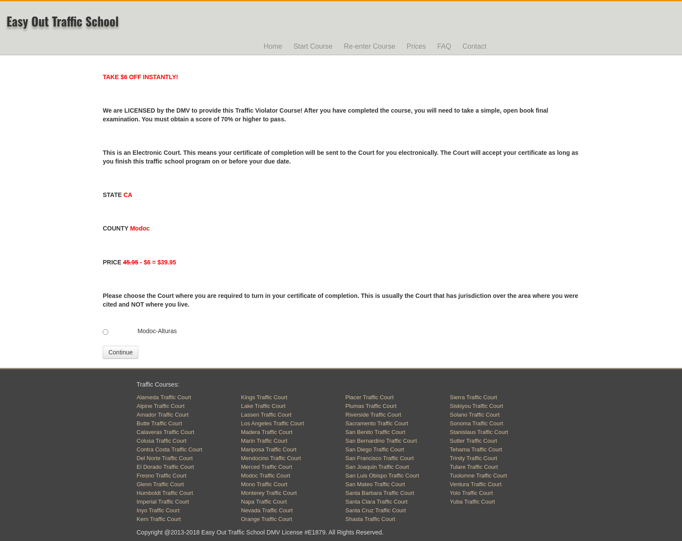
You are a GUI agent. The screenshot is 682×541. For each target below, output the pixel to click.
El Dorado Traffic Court (165, 467)
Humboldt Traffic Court (165, 493)
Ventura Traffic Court (475, 484)
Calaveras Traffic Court (165, 432)
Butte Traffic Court (159, 423)
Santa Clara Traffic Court (376, 501)
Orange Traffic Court (266, 519)
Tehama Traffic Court (476, 449)
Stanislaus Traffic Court (479, 432)
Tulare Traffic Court (474, 467)
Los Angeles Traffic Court (272, 423)
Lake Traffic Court (263, 406)
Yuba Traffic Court (472, 501)
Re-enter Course (369, 46)
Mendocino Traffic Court (271, 458)
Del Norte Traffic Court (165, 458)
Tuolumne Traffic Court (478, 475)
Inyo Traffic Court (158, 510)
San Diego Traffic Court (374, 449)
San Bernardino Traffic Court (381, 440)
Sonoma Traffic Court (476, 423)
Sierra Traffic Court (473, 397)
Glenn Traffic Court (160, 484)
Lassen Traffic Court (266, 414)
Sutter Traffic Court (473, 440)
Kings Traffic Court (264, 397)
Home (273, 46)
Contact (474, 46)
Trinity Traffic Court (473, 458)
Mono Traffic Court (264, 484)
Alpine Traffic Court (160, 406)
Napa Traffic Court (264, 501)
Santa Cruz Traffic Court (375, 510)
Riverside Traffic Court (373, 414)
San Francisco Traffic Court (379, 458)
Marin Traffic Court (264, 440)
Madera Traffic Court (266, 432)
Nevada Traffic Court (267, 510)
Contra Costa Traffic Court (169, 449)
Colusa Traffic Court (162, 440)
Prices (416, 46)
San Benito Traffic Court (375, 432)
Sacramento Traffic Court (376, 423)
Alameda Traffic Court (164, 397)
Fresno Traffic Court (162, 475)
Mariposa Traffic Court (269, 449)
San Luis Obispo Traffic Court (382, 475)
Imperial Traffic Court (163, 501)
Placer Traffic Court (369, 397)
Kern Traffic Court (159, 519)
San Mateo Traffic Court (375, 484)
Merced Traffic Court (266, 467)
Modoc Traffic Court (265, 475)
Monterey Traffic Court (269, 493)
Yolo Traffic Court (471, 493)
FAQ (444, 46)
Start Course (313, 46)
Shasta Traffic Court (370, 519)
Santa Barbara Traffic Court (379, 493)
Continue (120, 352)
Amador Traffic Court (163, 414)
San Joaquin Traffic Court (377, 467)
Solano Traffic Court (475, 414)
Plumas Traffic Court (371, 406)
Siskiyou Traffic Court (476, 406)
